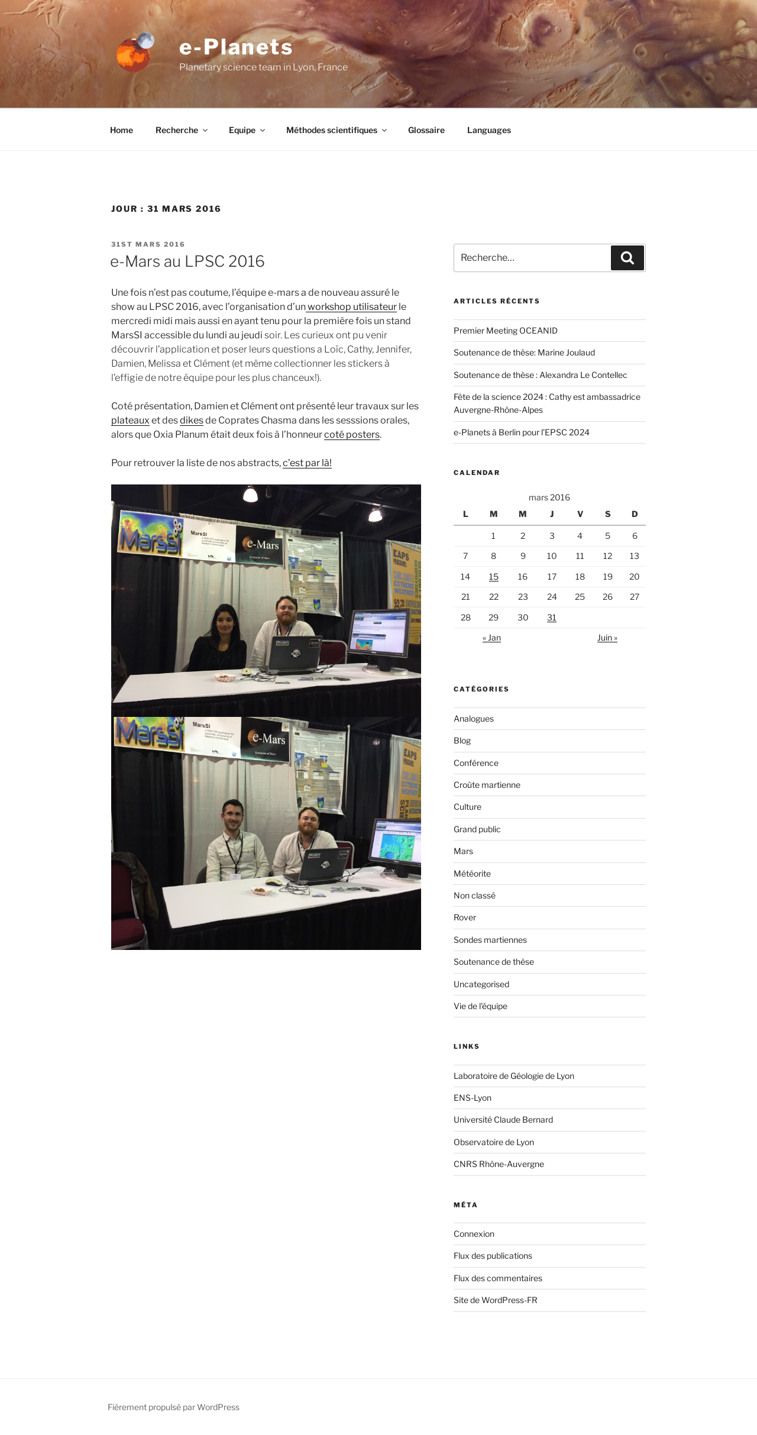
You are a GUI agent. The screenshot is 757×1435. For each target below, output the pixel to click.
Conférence (476, 763)
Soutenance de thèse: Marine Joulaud (524, 352)
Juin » (607, 637)
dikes (191, 420)
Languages (489, 130)
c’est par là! (307, 462)
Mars (463, 851)
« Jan (492, 637)
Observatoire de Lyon (494, 1142)
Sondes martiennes (490, 940)
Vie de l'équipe (480, 1006)
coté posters (352, 434)
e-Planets (236, 47)
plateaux (130, 420)
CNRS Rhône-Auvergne (499, 1164)
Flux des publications (493, 1255)
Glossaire (426, 130)
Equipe (248, 130)
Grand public (477, 829)
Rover (465, 917)
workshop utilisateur (351, 306)
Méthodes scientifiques (337, 130)
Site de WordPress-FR (496, 1300)
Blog (462, 740)
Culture (467, 806)
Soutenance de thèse (494, 961)
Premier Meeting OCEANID (506, 330)
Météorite (472, 873)
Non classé (475, 895)
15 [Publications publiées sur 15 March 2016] (494, 576)
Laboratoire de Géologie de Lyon (514, 1076)
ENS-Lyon (472, 1098)
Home (121, 130)
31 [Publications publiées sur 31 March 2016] (552, 617)
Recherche (182, 130)
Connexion (474, 1234)
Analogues (474, 718)
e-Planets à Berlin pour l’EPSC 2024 (522, 432)
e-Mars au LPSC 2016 (187, 261)
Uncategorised (481, 984)
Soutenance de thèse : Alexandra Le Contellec (540, 375)
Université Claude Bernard (503, 1119)
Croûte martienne (487, 785)
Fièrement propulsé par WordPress (174, 1407)
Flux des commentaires (498, 1278)
